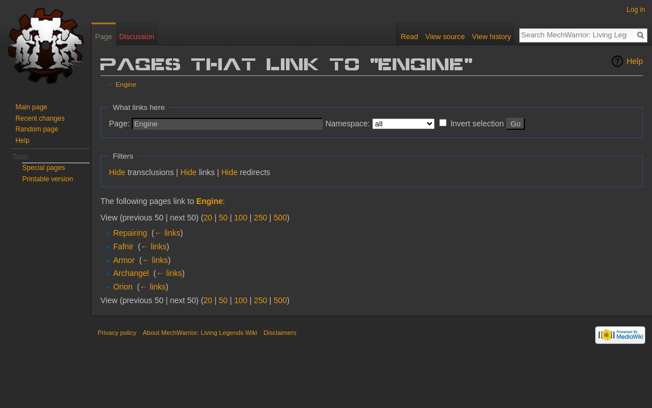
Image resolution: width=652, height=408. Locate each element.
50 (223, 217)
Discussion (136, 36)
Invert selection (477, 123)
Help (634, 61)
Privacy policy (117, 332)
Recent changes (40, 118)
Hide (117, 172)
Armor (123, 260)
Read (409, 36)
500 (280, 217)
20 (208, 217)
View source (445, 36)
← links (167, 232)
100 (240, 217)
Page (103, 36)
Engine (126, 84)
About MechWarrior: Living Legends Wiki (200, 332)
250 (260, 217)
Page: (119, 123)
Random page (36, 129)
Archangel (131, 273)
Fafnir (123, 246)
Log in (635, 10)
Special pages (43, 168)
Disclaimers (279, 332)
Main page (31, 107)
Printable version (47, 179)
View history (491, 36)
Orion (122, 286)
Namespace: (347, 123)
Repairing (130, 232)
